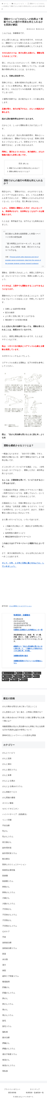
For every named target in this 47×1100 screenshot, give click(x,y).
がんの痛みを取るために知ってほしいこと (19, 706)
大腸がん (36, 673)
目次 (20, 163)
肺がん (36, 676)
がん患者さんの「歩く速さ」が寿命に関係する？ (22, 712)
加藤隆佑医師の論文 (21, 656)
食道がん (23, 679)
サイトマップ (35, 1089)
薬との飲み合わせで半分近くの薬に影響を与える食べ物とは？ (23, 719)
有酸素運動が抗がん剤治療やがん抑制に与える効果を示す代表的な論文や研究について (23, 728)
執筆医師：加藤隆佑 (22, 615)
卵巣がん (27, 673)
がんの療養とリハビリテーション (20, 606)
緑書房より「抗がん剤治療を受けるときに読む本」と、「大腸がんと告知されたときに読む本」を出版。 (28, 648)
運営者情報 (12, 1092)
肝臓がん (27, 676)
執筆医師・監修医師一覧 (35, 1092)
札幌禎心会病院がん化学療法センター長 (28, 630)
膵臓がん (14, 679)
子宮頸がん (17, 676)
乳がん (19, 673)
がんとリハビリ (8, 673)
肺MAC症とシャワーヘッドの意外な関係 (19, 735)
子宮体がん (7, 676)
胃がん (6, 679)
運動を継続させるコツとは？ (19, 171)
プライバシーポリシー (12, 1089)
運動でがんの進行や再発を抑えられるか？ (24, 168)
